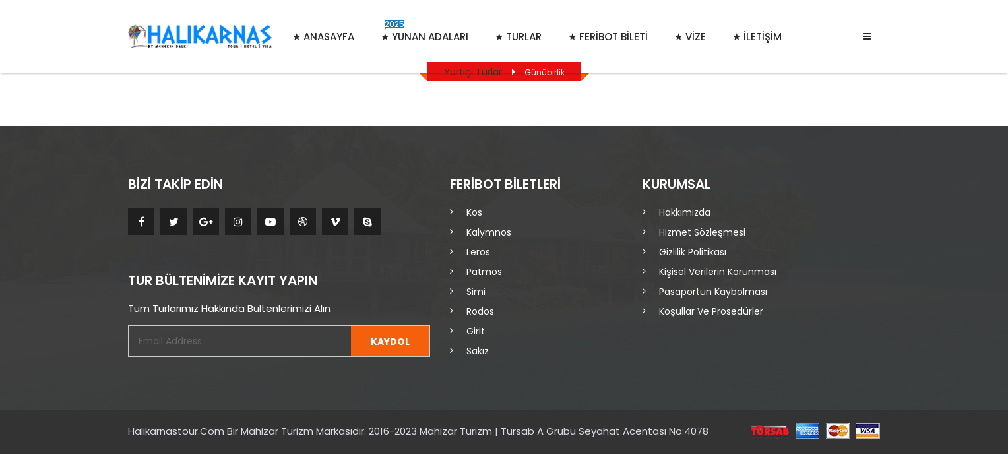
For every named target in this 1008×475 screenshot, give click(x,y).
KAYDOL (390, 341)
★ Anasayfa (323, 37)
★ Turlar (518, 37)
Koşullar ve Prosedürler (711, 311)
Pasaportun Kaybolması (713, 291)
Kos (474, 212)
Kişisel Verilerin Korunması (717, 271)
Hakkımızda (684, 212)
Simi (476, 291)
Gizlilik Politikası (692, 252)
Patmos (484, 271)
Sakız (477, 351)
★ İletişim (757, 37)
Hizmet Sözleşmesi (702, 232)
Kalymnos (488, 232)
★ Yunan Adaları (424, 31)
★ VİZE (690, 37)
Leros (478, 252)
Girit (475, 331)
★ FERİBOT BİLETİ (608, 37)
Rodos (480, 311)
